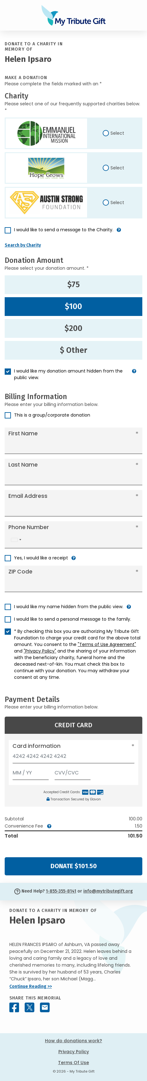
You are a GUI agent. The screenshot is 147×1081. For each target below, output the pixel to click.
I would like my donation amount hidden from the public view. (68, 374)
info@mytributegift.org (108, 891)
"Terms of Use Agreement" (107, 644)
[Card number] (73, 758)
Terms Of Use (73, 1062)
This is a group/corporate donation (52, 415)
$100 (73, 306)
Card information (36, 746)
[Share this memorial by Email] (45, 1007)
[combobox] (16, 540)
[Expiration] (30, 771)
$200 (73, 328)
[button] (119, 232)
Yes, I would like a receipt (41, 558)
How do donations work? (73, 1041)
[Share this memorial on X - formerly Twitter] (29, 1007)
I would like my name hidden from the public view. (68, 606)
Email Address (27, 496)
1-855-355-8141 (61, 891)
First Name (23, 433)
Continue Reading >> (30, 986)
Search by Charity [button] (23, 245)
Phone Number (28, 527)
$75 (73, 284)
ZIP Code (20, 571)
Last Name (23, 464)
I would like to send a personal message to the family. (72, 619)
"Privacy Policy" (40, 651)
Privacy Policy (73, 1051)
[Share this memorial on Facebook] (14, 1007)
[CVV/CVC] (73, 771)
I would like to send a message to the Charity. (63, 230)
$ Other (73, 350)
